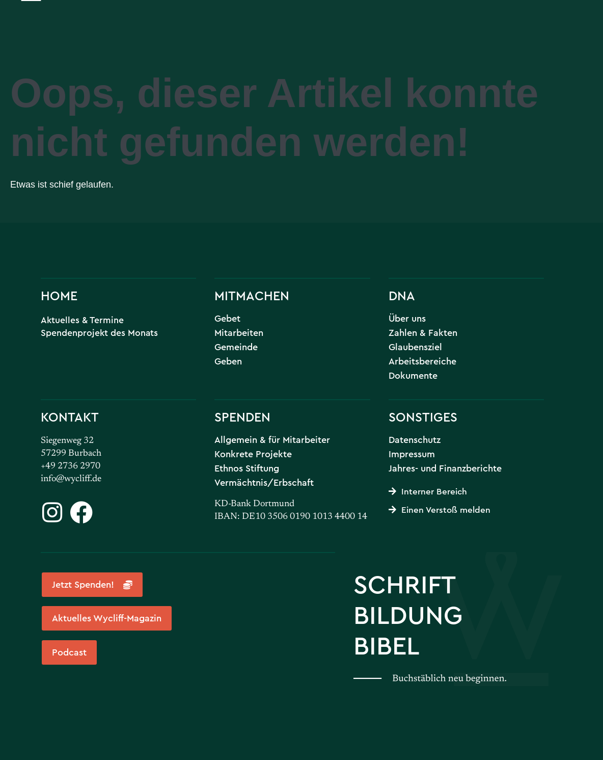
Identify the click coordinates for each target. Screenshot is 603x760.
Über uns (407, 318)
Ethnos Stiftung (246, 468)
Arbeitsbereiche (422, 361)
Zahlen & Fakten (423, 333)
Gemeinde (236, 347)
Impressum (412, 454)
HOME (59, 295)
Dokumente (413, 376)
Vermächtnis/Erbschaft (264, 483)
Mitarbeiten (238, 333)
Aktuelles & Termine (82, 320)
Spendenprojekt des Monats (99, 332)
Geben (228, 361)
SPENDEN (242, 417)
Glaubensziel (415, 347)
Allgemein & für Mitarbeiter (272, 440)
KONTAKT (70, 417)
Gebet (227, 318)
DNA (402, 295)
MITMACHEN (251, 295)
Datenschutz (415, 440)
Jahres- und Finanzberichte (445, 468)
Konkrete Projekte (253, 454)
